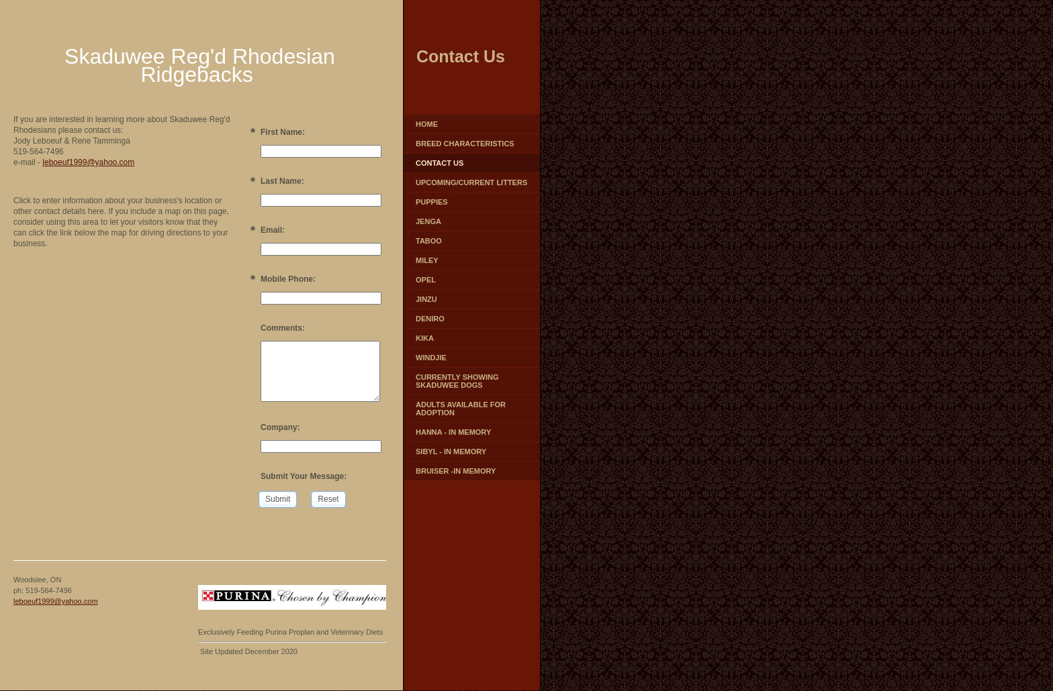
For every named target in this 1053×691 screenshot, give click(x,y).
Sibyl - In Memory (451, 451)
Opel (426, 280)
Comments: (283, 328)
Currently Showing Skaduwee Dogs (457, 381)
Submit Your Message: (304, 476)
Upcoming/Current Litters (471, 182)
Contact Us (439, 163)
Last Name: (282, 181)
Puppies (432, 202)
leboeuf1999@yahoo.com (88, 162)
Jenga (428, 221)
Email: (273, 230)
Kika (425, 338)
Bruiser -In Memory (456, 471)
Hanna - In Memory (453, 432)
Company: (280, 427)
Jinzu (426, 299)
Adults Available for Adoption (461, 409)
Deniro (430, 319)
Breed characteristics (465, 144)
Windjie (431, 358)
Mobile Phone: (288, 279)
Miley (427, 260)
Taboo (429, 241)
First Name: (283, 132)
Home (427, 124)
